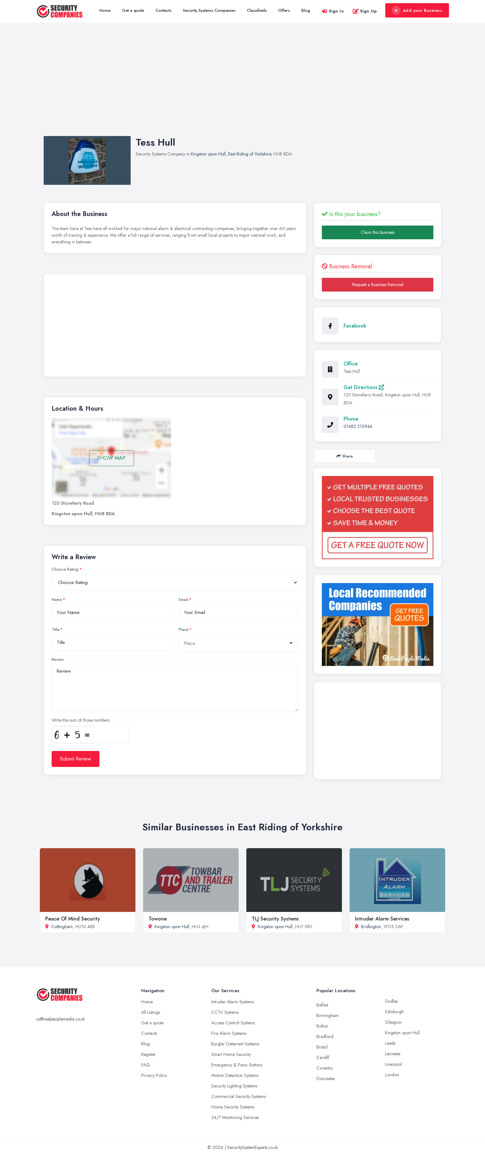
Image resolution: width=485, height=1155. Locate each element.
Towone (157, 918)
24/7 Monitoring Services (235, 1117)
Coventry (324, 1068)
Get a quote (133, 10)
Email (183, 600)
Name (57, 600)
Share (345, 456)
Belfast (322, 1005)
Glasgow (393, 1022)
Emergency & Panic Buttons (236, 1065)
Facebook (355, 325)
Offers (284, 10)
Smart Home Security (231, 1054)
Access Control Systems (233, 1023)
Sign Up (365, 11)
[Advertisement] (242, 85)
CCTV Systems (225, 1012)
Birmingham (327, 1015)
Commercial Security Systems (238, 1096)
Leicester (393, 1053)
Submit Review (75, 758)
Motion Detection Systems (234, 1075)
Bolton (322, 1026)
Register (148, 1054)
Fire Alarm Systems (228, 1033)
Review (58, 659)
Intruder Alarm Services (382, 918)
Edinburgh (394, 1011)
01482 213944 (358, 426)
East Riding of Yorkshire (249, 154)
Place (183, 629)
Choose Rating (65, 569)
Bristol (322, 1047)
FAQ (145, 1065)
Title (55, 629)
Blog (305, 10)
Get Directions (364, 387)
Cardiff (322, 1057)
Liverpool (393, 1064)
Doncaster (325, 1078)
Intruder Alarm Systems (232, 1002)
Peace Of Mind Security (72, 918)
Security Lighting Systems (234, 1086)
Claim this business (378, 232)
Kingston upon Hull (208, 154)
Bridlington (371, 926)
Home (105, 10)
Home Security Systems (232, 1107)
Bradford (324, 1036)
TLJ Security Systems (275, 918)
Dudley (391, 1001)
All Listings (150, 1012)
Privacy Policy (154, 1075)
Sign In (333, 11)
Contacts (163, 10)
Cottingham (62, 926)
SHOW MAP (111, 458)
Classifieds (257, 10)
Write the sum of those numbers (81, 720)
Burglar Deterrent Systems (235, 1044)
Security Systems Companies (209, 10)
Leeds (390, 1043)
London (392, 1075)
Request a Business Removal (377, 284)
